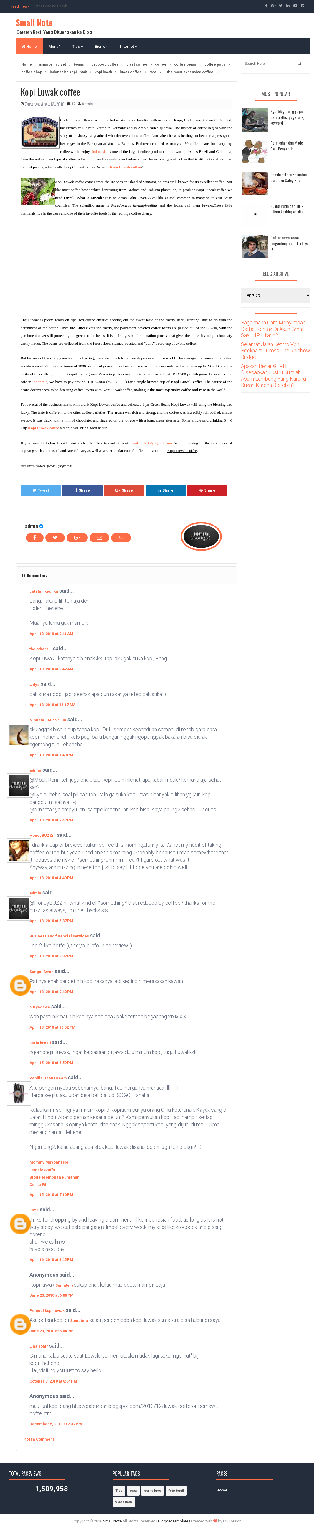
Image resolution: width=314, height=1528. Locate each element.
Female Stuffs (42, 1170)
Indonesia (99, 151)
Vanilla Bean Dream (48, 1078)
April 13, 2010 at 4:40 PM (51, 878)
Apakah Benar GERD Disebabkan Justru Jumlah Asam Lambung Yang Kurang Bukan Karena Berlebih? (273, 375)
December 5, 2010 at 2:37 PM (55, 1424)
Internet (128, 46)
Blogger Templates (174, 1521)
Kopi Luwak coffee (125, 167)
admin (31, 525)
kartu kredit (40, 1042)
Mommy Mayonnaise (48, 1162)
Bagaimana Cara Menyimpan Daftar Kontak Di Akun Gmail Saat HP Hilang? (273, 328)
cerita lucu (152, 1491)
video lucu (123, 1502)
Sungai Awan (41, 971)
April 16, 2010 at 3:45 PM (51, 1259)
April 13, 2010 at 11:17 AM (52, 704)
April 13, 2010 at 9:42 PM (51, 992)
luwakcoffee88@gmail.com (151, 443)
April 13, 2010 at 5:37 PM (51, 921)
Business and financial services (59, 936)
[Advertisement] (70, 265)
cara (133, 1491)
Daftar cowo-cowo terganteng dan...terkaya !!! (289, 243)
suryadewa (39, 1007)
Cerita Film (39, 1184)
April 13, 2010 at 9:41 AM (51, 634)
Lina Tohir (38, 1346)
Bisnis (101, 46)
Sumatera (64, 1285)
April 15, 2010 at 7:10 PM (51, 1194)
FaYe (34, 1210)
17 (73, 104)
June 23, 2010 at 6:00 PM (51, 1295)
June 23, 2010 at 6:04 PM (51, 1331)
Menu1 (54, 46)
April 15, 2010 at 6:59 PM (51, 1062)
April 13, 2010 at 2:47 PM (51, 820)
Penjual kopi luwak (47, 1310)
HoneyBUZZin (42, 835)
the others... (40, 649)
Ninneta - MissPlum (47, 720)
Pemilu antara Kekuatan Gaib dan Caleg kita (288, 177)
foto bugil (176, 1491)
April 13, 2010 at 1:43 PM (51, 755)
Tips (77, 46)
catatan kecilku (43, 591)
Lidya (34, 684)
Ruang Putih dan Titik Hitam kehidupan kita (286, 209)
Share (82, 490)
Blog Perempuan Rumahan (54, 1177)
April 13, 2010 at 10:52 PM (52, 1027)
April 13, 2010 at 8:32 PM (51, 956)
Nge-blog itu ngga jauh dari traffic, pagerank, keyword (287, 117)
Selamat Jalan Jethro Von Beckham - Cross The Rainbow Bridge (275, 350)
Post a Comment (39, 1439)
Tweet (41, 490)
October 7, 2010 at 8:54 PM (53, 1381)
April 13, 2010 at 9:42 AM (51, 669)
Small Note (34, 22)
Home (29, 46)
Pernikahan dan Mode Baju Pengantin (286, 146)
